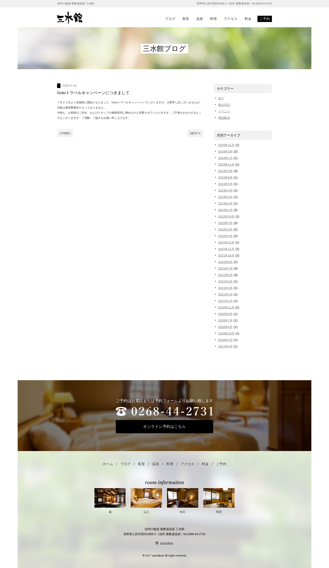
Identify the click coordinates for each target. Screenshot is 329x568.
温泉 (199, 19)
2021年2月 (225, 294)
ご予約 (265, 19)
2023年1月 (225, 210)
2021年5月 (225, 275)
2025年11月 (226, 145)
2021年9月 (225, 262)
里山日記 (224, 104)
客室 (185, 19)
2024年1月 (225, 158)
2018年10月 (226, 333)
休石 (182, 501)
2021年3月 (225, 288)
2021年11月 (226, 249)
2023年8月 (225, 177)
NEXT (195, 133)
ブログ (170, 19)
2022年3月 (225, 236)
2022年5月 (225, 223)
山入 (146, 501)
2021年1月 (225, 301)
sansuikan (164, 543)
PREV (65, 133)
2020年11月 (226, 307)
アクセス (231, 19)
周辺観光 (224, 117)
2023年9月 (225, 171)
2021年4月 (225, 281)
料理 (213, 19)
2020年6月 (225, 327)
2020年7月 (225, 320)
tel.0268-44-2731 (194, 534)
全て (221, 98)
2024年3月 (225, 151)
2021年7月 (225, 268)
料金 (248, 19)
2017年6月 (225, 346)
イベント (224, 111)
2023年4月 (225, 190)
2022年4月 (225, 229)
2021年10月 (226, 255)
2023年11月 (226, 164)
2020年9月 (225, 314)
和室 (219, 501)
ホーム (108, 464)
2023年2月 (225, 203)
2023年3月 (225, 197)
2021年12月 (226, 242)
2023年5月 (225, 184)
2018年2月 (225, 340)
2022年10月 (226, 216)
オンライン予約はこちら (164, 426)
